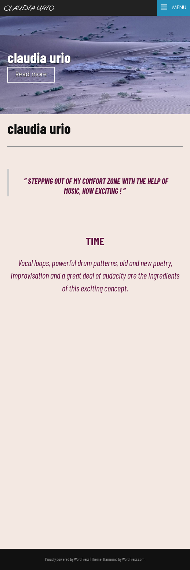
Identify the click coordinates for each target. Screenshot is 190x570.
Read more (31, 74)
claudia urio (39, 57)
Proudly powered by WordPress (67, 559)
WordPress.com (133, 559)
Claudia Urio (29, 8)
